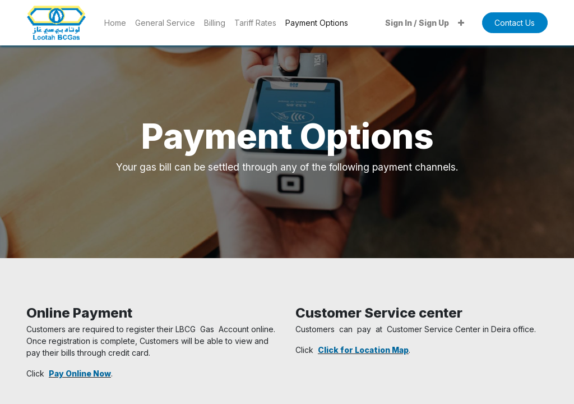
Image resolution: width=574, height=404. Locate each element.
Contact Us (514, 22)
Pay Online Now (80, 373)
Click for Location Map (363, 350)
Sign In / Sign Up (417, 22)
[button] (461, 22)
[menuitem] (115, 22)
